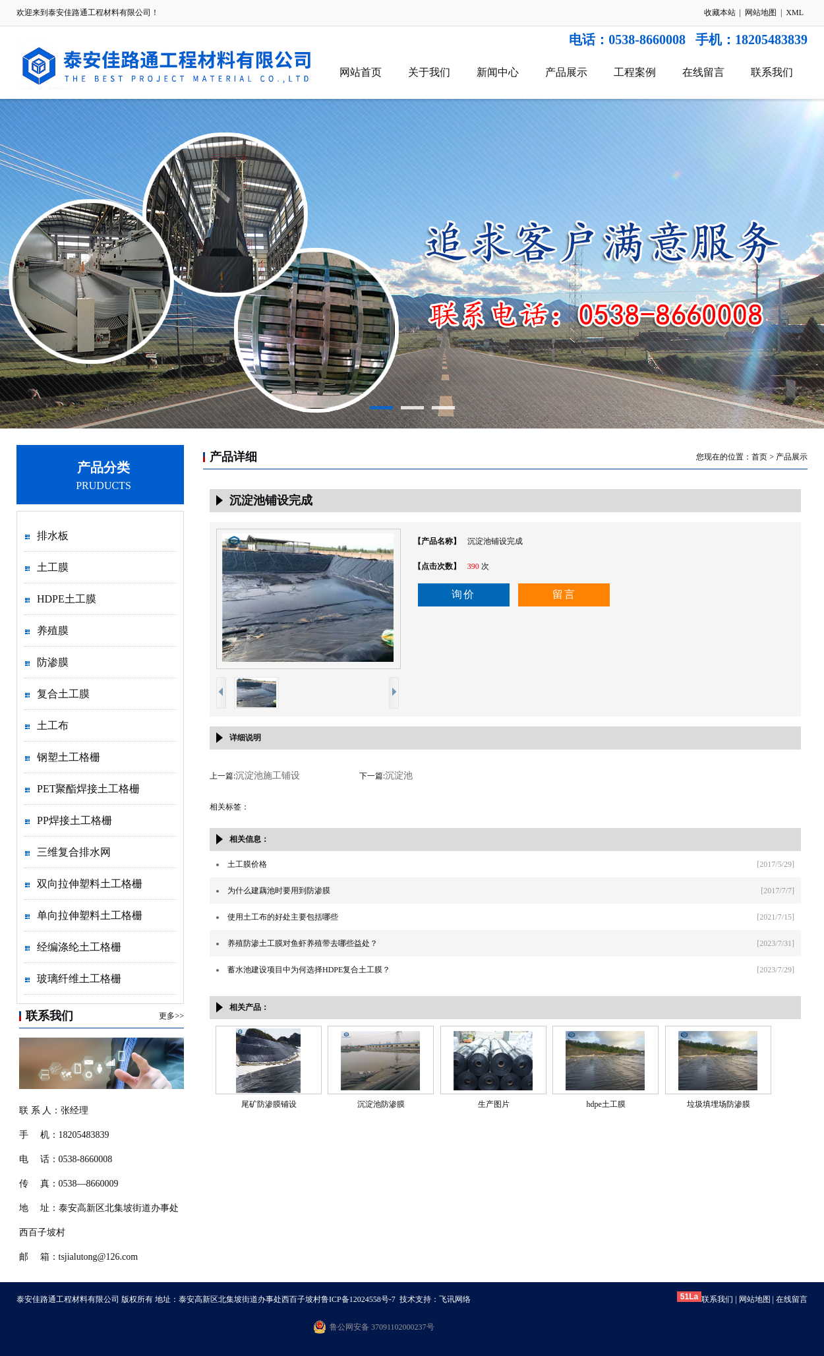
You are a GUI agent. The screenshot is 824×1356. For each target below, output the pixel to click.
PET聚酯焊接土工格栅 (88, 788)
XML (795, 12)
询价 (463, 594)
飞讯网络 (455, 1299)
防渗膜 (53, 662)
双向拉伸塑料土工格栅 (89, 883)
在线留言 (703, 72)
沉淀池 (399, 776)
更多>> (171, 1015)
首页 (759, 456)
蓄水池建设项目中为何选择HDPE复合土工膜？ (308, 969)
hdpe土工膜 (605, 1104)
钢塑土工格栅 (68, 757)
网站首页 (360, 72)
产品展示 (566, 72)
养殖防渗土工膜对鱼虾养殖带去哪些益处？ (302, 943)
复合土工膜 (63, 693)
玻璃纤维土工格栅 (79, 978)
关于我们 (429, 72)
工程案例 (635, 72)
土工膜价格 (247, 864)
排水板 (53, 535)
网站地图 (761, 12)
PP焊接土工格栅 (74, 820)
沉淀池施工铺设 (267, 776)
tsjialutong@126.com (98, 1257)
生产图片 (494, 1104)
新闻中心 (498, 72)
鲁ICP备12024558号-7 (358, 1299)
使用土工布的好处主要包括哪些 (282, 917)
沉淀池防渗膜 (381, 1104)
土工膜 (53, 567)
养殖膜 (53, 630)
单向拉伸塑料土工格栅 (89, 915)
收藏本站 (720, 12)
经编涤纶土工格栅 (79, 947)
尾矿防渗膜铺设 (269, 1104)
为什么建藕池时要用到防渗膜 (278, 890)
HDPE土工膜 (66, 598)
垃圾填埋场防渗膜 (718, 1104)
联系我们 (772, 72)
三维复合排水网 (74, 852)
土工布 (53, 725)
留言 (564, 594)
